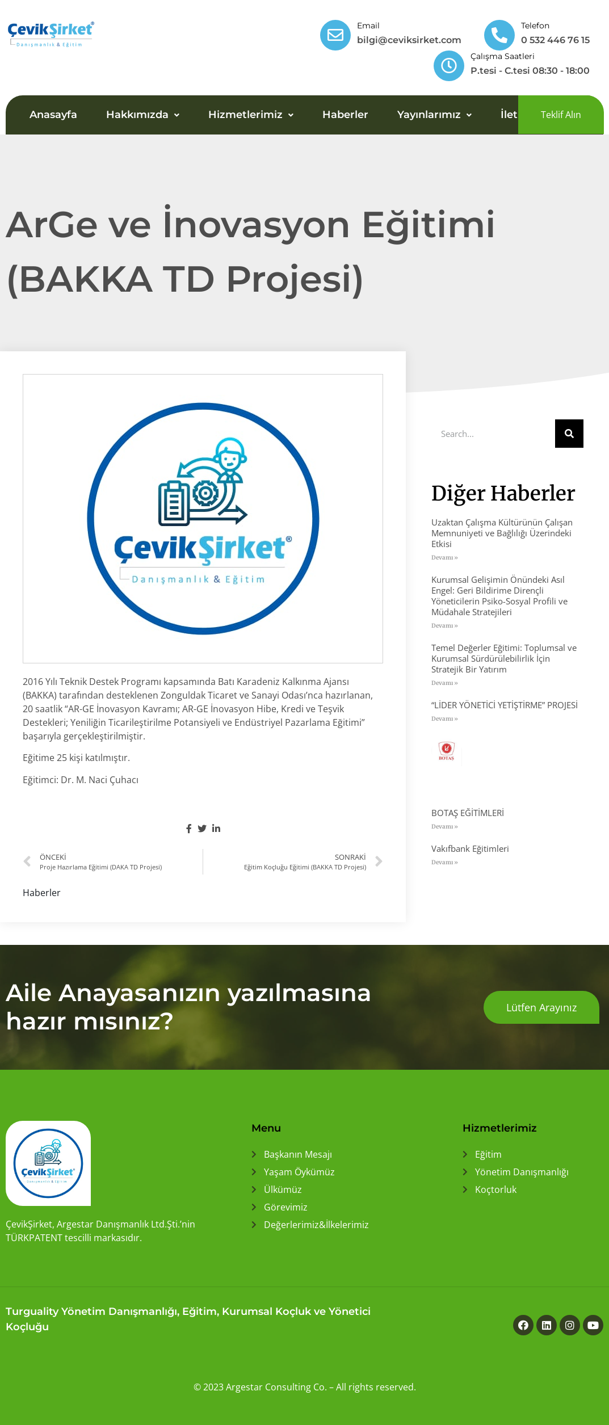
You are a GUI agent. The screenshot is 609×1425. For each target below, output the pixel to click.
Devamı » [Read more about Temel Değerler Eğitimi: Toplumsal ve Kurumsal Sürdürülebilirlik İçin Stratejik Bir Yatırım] (444, 683)
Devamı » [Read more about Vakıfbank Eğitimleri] (444, 862)
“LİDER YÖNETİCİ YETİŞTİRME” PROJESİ (504, 705)
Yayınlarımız (434, 114)
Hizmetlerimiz (250, 114)
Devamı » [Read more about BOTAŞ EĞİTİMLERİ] (444, 826)
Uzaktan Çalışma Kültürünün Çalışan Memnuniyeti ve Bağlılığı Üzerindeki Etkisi (502, 532)
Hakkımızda (142, 114)
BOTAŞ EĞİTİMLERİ (467, 812)
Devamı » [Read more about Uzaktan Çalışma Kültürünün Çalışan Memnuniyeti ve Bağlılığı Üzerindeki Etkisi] (444, 557)
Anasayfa (53, 114)
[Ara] (569, 433)
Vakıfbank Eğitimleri (470, 848)
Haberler (345, 114)
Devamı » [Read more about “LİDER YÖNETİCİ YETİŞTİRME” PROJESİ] (444, 718)
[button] (561, 114)
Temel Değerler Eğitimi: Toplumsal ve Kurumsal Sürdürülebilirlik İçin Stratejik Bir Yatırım (504, 658)
